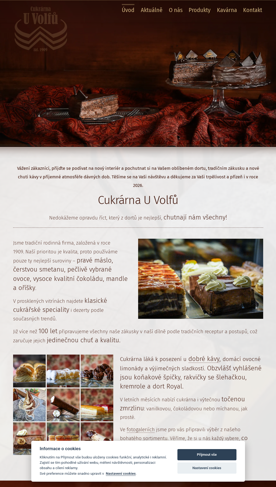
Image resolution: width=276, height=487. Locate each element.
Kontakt (252, 10)
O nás (175, 10)
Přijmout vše (207, 455)
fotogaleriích (141, 429)
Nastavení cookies (121, 473)
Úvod (128, 10)
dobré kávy (203, 359)
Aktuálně (151, 10)
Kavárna (227, 10)
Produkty (200, 10)
